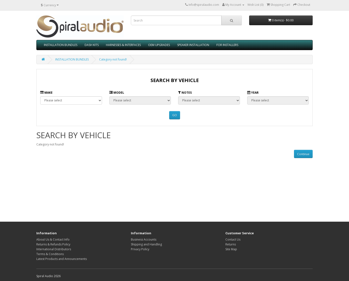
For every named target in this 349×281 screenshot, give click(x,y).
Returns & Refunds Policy (53, 244)
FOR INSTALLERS (227, 45)
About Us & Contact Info (53, 239)
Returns (230, 244)
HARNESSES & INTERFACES (123, 45)
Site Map (231, 249)
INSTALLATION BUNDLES (60, 45)
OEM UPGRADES (159, 45)
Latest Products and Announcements (61, 259)
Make (46, 93)
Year (253, 93)
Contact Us (232, 239)
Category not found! (113, 59)
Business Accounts (143, 239)
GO (174, 115)
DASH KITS (92, 45)
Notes (185, 93)
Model (116, 93)
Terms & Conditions (50, 254)
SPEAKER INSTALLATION (193, 45)
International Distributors (53, 249)
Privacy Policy (140, 249)
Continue (303, 154)
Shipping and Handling (146, 244)
